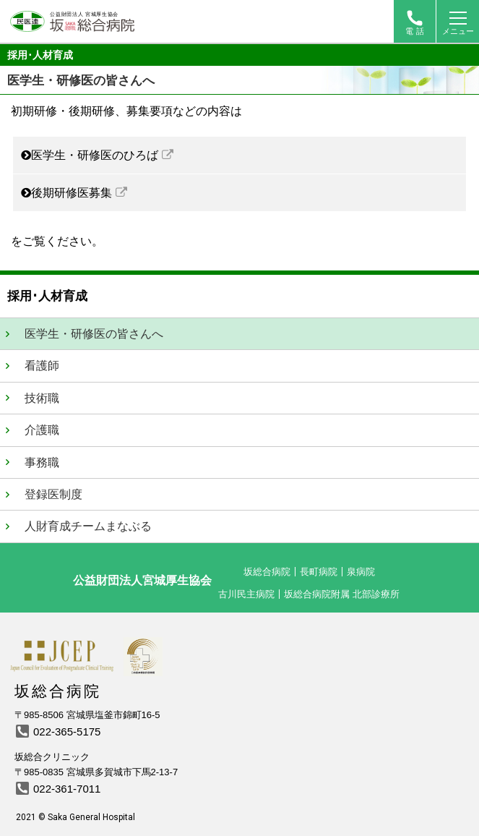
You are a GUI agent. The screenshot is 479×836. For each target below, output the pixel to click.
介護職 (42, 430)
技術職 (42, 398)
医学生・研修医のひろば (94, 155)
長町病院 (318, 571)
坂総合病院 (266, 571)
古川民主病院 (246, 594)
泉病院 (361, 571)
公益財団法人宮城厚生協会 (142, 580)
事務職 (42, 462)
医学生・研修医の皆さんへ (94, 334)
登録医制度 (53, 494)
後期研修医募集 (71, 193)
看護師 (42, 365)
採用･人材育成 (40, 55)
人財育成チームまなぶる (88, 526)
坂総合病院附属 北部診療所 (342, 594)
